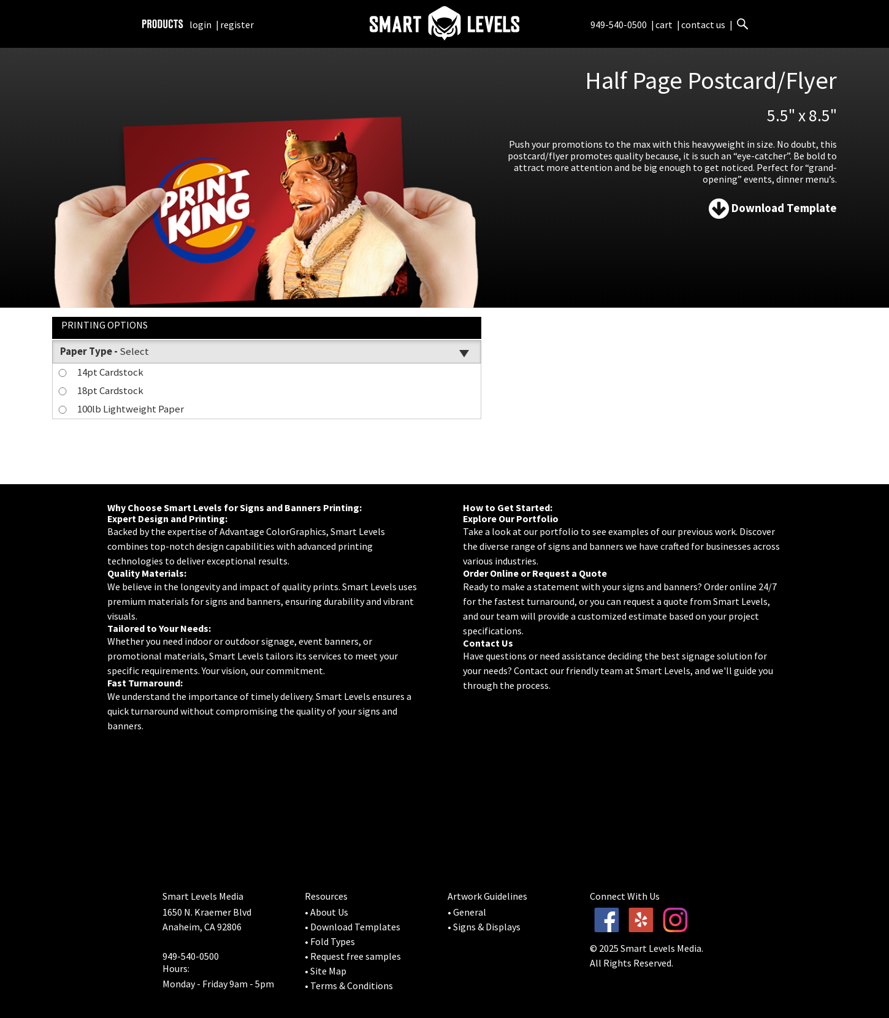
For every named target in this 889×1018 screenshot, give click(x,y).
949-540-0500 (618, 24)
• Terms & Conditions (349, 985)
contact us (703, 24)
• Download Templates (352, 927)
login (200, 24)
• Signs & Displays (484, 927)
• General (467, 912)
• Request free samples (353, 956)
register (237, 24)
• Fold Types (330, 941)
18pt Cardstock (99, 390)
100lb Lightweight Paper (120, 409)
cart (664, 24)
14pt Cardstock (99, 372)
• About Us (326, 912)
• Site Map (325, 971)
